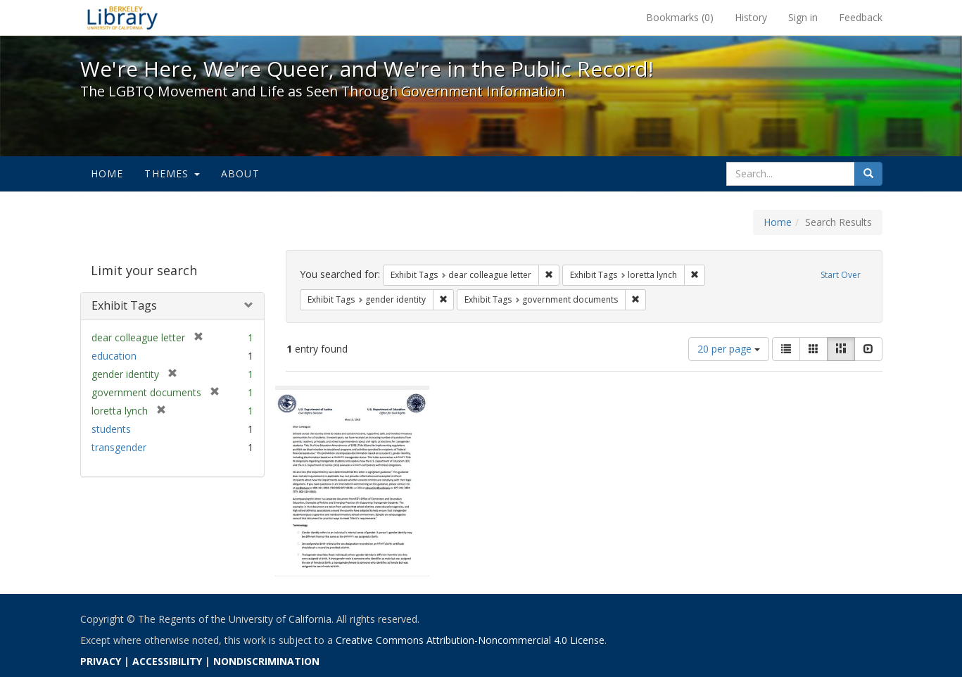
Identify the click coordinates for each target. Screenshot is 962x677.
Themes (171, 173)
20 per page (728, 348)
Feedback (860, 17)
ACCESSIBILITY (167, 661)
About (240, 173)
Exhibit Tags (124, 305)
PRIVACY (100, 661)
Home (107, 173)
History (751, 17)
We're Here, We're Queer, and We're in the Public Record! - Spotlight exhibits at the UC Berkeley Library (122, 17)
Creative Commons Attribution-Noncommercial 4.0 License (470, 640)
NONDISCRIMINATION (266, 661)
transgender (118, 447)
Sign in (803, 17)
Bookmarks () (680, 17)
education (114, 355)
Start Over (841, 275)
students (111, 429)
